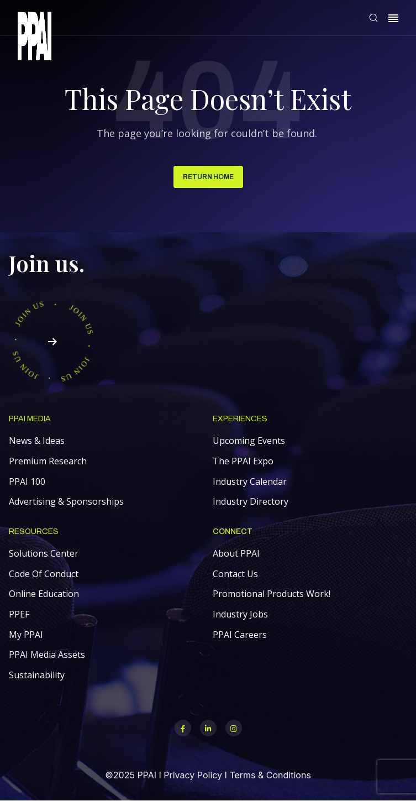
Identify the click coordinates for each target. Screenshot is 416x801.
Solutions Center (43, 553)
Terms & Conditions (269, 775)
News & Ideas (37, 440)
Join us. (47, 263)
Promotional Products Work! (271, 594)
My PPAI (26, 635)
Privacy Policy (193, 775)
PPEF (19, 614)
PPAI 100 (27, 481)
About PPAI (236, 553)
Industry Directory (250, 501)
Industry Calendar (250, 481)
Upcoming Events (249, 440)
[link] (34, 38)
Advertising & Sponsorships (66, 501)
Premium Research (48, 461)
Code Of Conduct (43, 574)
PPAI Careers (240, 635)
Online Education (44, 594)
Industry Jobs (240, 614)
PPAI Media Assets (47, 654)
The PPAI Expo (243, 461)
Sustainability (37, 675)
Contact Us (235, 574)
